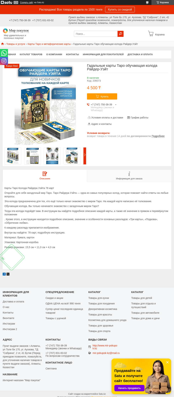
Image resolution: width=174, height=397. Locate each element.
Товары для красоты (100, 314)
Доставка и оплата (140, 54)
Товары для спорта (99, 331)
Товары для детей (141, 298)
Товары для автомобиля (145, 312)
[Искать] (121, 34)
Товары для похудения (101, 303)
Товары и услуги (15, 44)
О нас (6, 307)
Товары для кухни (98, 298)
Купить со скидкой (120, 9)
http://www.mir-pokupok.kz (105, 347)
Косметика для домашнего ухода (107, 320)
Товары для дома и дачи (145, 318)
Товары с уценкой (55, 318)
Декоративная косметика (102, 309)
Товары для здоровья (100, 325)
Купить (104, 96)
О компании (54, 54)
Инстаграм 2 (10, 329)
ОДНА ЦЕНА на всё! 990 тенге (62, 303)
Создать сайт (26, 2)
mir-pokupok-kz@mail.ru (106, 353)
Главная (10, 54)
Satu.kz (102, 394)
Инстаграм (9, 323)
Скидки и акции (54, 298)
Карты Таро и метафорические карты (49, 44)
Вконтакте (8, 318)
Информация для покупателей (103, 54)
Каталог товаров (31, 54)
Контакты (72, 54)
